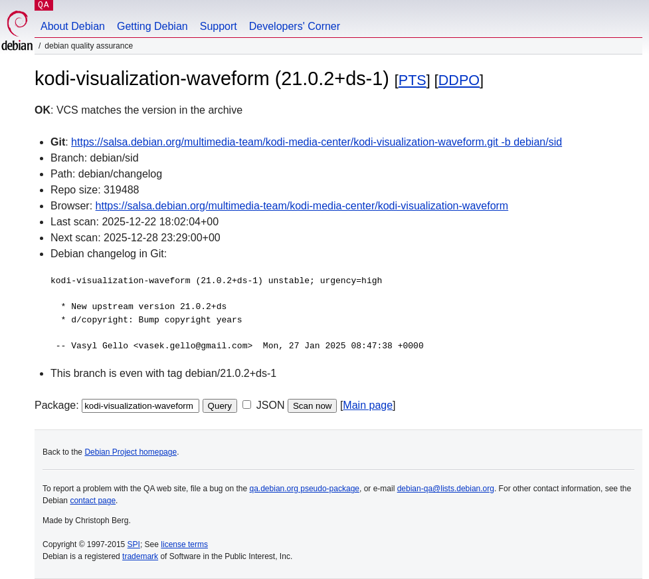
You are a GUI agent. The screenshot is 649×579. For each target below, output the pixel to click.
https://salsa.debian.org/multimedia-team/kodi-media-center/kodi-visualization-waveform (302, 205)
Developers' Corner (294, 26)
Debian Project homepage (130, 452)
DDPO (459, 80)
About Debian (73, 26)
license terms (184, 544)
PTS (412, 80)
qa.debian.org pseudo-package (304, 488)
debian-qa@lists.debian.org (445, 488)
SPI (134, 544)
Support (218, 26)
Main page (368, 405)
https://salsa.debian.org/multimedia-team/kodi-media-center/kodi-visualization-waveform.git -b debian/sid (316, 142)
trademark (140, 556)
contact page (93, 500)
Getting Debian (152, 26)
